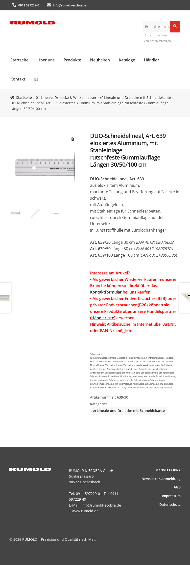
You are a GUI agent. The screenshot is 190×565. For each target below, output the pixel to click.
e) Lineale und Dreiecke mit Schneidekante (135, 97)
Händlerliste (102, 318)
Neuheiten (100, 60)
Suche (175, 26)
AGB (177, 487)
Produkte (72, 60)
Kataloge (127, 60)
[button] (73, 139)
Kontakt (17, 79)
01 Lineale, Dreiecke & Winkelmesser (66, 97)
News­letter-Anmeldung (161, 478)
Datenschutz (170, 504)
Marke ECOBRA (168, 470)
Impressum (171, 495)
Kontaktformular (106, 292)
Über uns (46, 60)
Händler (151, 60)
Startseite (19, 60)
